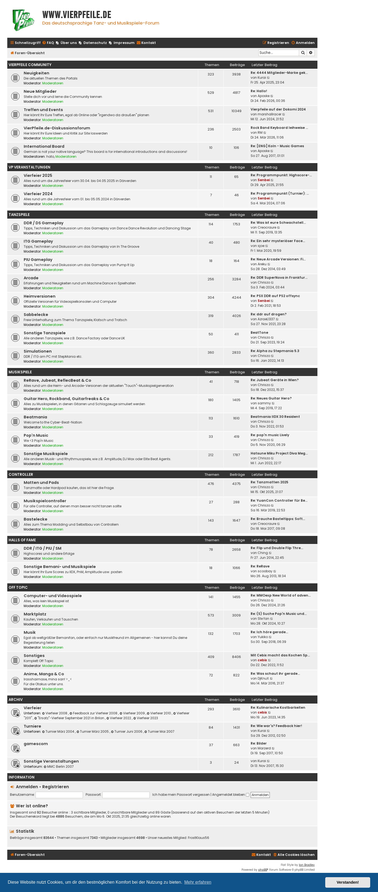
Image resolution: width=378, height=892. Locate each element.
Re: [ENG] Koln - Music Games (277, 146)
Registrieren (55, 787)
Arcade (31, 278)
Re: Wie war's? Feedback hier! (276, 726)
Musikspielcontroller (45, 501)
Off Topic (18, 587)
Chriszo (264, 282)
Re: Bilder (259, 743)
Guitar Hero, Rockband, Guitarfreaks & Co (66, 398)
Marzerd (264, 748)
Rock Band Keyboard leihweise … (279, 127)
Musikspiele (20, 372)
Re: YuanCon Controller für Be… (279, 500)
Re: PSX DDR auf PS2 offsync (275, 296)
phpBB (262, 870)
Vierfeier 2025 (38, 175)
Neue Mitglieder (40, 91)
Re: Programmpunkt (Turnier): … (280, 193)
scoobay (265, 571)
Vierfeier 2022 (119, 718)
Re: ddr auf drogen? (268, 314)
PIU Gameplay (38, 259)
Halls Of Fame (22, 540)
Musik (30, 632)
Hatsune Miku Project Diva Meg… (279, 453)
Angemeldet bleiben (230, 794)
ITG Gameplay (38, 241)
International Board (44, 146)
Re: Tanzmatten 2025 (269, 482)
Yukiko (263, 637)
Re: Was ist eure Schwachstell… (278, 222)
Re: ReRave (260, 566)
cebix (262, 660)
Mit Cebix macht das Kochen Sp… (280, 655)
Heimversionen (39, 296)
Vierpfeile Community (30, 64)
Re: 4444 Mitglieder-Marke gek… (279, 72)
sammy (264, 403)
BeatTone (259, 332)
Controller (21, 474)
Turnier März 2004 (58, 731)
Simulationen (38, 351)
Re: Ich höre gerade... (269, 632)
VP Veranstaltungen (29, 167)
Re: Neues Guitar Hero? (271, 398)
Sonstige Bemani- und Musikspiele (60, 566)
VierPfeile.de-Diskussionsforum (57, 128)
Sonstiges (34, 655)
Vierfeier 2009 (133, 713)
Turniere (32, 726)
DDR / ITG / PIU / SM (42, 548)
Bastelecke (35, 519)
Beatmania (35, 417)
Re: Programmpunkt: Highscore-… (281, 175)
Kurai (262, 77)
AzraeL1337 (266, 319)
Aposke (264, 96)
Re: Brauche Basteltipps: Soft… (278, 518)
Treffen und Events (43, 109)
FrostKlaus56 (198, 838)
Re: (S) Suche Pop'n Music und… (279, 613)
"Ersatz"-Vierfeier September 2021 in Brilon (69, 718)
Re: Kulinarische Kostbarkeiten (278, 707)
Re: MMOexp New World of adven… (281, 595)
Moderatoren (52, 83)
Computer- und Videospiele (53, 595)
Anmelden (27, 787)
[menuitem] (48, 43)
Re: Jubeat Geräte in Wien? (275, 380)
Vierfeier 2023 (145, 718)
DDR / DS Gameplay (44, 223)
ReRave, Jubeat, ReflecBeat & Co (57, 380)
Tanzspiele (19, 214)
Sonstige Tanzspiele (45, 333)
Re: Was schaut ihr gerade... (275, 673)
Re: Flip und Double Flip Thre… (277, 548)
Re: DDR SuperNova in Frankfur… (279, 277)
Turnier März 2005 (93, 731)
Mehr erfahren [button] (197, 882)
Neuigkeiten (36, 73)
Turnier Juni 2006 (127, 731)
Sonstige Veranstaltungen (51, 761)
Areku (262, 264)
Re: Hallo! (259, 91)
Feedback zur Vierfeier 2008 (93, 713)
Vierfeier (32, 708)
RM (260, 132)
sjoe (261, 245)
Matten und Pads (41, 482)
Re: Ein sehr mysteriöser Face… (278, 241)
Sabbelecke (36, 314)
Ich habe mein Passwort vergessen (181, 794)
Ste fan (263, 618)
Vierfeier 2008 (55, 713)
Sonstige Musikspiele (46, 453)
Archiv (16, 699)
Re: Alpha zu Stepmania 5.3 (275, 351)
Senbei (264, 180)
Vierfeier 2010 (159, 713)
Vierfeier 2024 (38, 194)
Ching (263, 552)
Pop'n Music (36, 435)
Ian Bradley (307, 865)
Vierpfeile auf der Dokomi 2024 (278, 109)
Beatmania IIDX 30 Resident (275, 416)
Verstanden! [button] (348, 882)
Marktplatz (35, 614)
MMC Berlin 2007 (59, 766)
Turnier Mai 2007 (160, 731)
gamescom (36, 743)
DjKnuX (263, 678)
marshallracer (269, 114)
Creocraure (267, 227)
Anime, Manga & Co (44, 674)
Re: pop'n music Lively (270, 435)
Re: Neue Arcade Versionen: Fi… (278, 259)
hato (50, 156)
